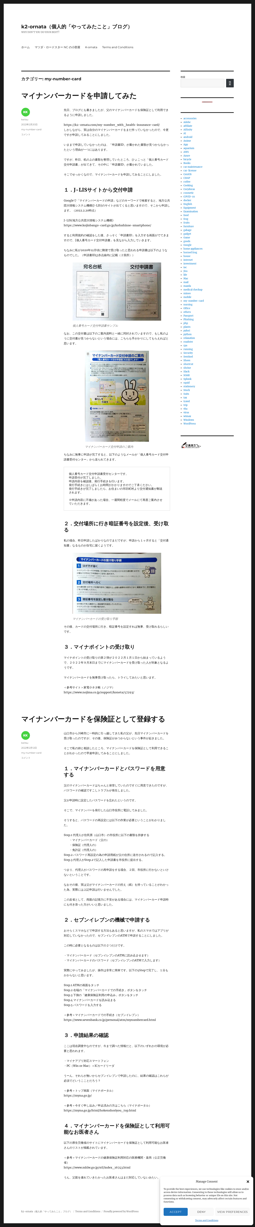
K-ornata (91, 47)
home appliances (193, 248)
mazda (187, 285)
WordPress (189, 423)
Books (187, 163)
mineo (187, 293)
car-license (189, 170)
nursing (187, 304)
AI (184, 133)
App (185, 144)
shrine (187, 367)
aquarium (188, 148)
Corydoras (189, 189)
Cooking (188, 185)
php (185, 323)
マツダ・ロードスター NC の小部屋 (57, 47)
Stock (186, 390)
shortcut (188, 364)
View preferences (232, 1212)
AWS (186, 151)
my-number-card (31, 129)
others (187, 312)
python (187, 334)
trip (185, 405)
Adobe (187, 122)
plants (187, 326)
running (188, 349)
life (185, 274)
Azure (186, 155)
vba (185, 408)
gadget (187, 233)
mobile (187, 297)
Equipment (189, 207)
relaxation (189, 338)
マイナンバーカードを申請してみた (79, 95)
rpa (185, 345)
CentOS (187, 174)
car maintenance (192, 166)
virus (186, 412)
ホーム (25, 47)
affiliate (187, 125)
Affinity (187, 129)
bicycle (187, 159)
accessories (190, 118)
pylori (186, 330)
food (186, 215)
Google (187, 245)
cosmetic (188, 192)
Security (188, 352)
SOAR (186, 375)
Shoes (186, 360)
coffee (186, 181)
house (186, 256)
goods (186, 241)
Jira (185, 271)
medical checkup (192, 289)
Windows (188, 419)
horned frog (190, 252)
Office (186, 308)
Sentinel (188, 356)
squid (186, 382)
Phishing (188, 319)
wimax (187, 416)
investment (189, 263)
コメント (25, 134)
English (187, 204)
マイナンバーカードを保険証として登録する (93, 719)
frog (185, 218)
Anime (187, 140)
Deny (201, 1212)
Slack (186, 371)
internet (188, 259)
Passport (188, 315)
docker (187, 200)
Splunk (187, 379)
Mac (185, 278)
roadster (188, 341)
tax (185, 397)
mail (185, 282)
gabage (187, 230)
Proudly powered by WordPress (121, 1211)
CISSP (186, 178)
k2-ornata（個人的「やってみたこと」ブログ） (76, 27)
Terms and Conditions (206, 1220)
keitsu (24, 119)
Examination (190, 211)
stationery (189, 386)
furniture (188, 226)
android (187, 137)
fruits (186, 222)
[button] (248, 1181)
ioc (185, 267)
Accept (176, 1212)
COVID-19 (189, 196)
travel (186, 401)
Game (186, 237)
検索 (183, 77)
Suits (186, 393)
